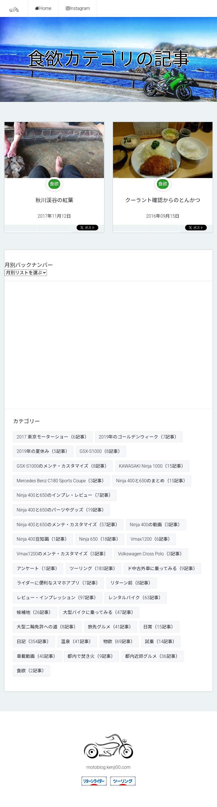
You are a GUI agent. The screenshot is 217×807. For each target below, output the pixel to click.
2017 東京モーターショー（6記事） (53, 437)
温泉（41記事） (77, 643)
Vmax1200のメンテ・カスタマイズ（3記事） (62, 554)
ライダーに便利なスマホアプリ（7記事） (58, 584)
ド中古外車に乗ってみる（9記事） (162, 569)
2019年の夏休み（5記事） (43, 451)
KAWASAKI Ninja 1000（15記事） (152, 466)
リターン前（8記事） (131, 584)
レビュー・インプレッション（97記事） (58, 598)
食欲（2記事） (31, 672)
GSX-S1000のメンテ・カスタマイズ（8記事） (63, 466)
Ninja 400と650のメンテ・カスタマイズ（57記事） (68, 525)
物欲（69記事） (119, 643)
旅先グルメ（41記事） (111, 628)
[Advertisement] (108, 343)
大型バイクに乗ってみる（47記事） (99, 613)
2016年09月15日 (163, 205)
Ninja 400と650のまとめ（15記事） (153, 481)
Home (43, 8)
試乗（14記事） (161, 643)
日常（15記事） (159, 628)
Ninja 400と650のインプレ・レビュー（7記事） (65, 495)
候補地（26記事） (35, 613)
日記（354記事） (34, 643)
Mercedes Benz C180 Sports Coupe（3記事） (62, 481)
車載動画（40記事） (37, 657)
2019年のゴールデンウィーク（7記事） (139, 437)
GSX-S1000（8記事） (101, 451)
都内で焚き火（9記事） (92, 657)
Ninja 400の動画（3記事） (156, 525)
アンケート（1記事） (38, 569)
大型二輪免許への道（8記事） (47, 628)
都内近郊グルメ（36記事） (152, 657)
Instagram (78, 8)
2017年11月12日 (54, 205)
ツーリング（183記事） (94, 569)
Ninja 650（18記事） (100, 540)
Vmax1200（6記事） (152, 540)
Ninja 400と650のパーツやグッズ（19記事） (62, 510)
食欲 (54, 184)
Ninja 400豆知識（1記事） (43, 540)
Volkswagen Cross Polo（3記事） (151, 554)
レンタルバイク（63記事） (135, 598)
